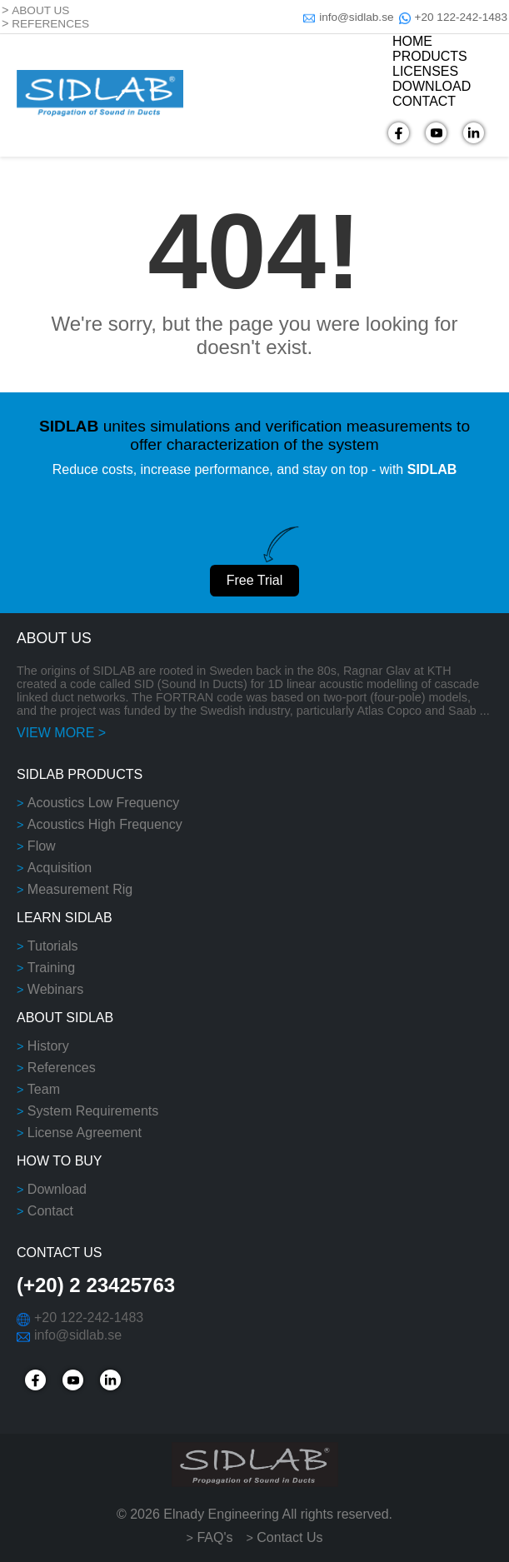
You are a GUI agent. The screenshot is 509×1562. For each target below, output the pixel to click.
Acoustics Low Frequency (103, 803)
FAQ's (214, 1537)
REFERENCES (50, 23)
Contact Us (289, 1537)
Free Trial (255, 580)
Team (43, 1089)
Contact (50, 1211)
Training (51, 968)
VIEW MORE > (61, 733)
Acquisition (59, 868)
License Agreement (84, 1132)
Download (57, 1189)
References (61, 1067)
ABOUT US (40, 10)
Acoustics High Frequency (104, 824)
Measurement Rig (79, 889)
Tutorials (52, 946)
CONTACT (424, 101)
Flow (41, 846)
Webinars (55, 989)
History (48, 1046)
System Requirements (92, 1111)
